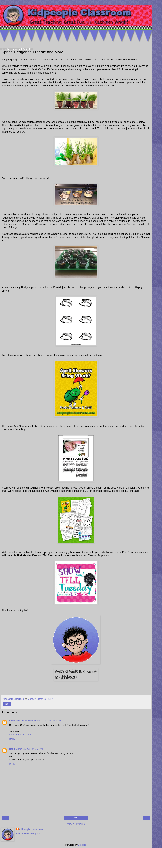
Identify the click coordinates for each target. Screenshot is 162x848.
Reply (12, 739)
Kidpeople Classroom (31, 829)
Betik (12, 749)
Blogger (82, 845)
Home (75, 818)
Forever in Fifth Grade (21, 720)
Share (6, 704)
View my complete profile (28, 833)
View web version (76, 824)
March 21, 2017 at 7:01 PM (47, 720)
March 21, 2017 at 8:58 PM (29, 749)
